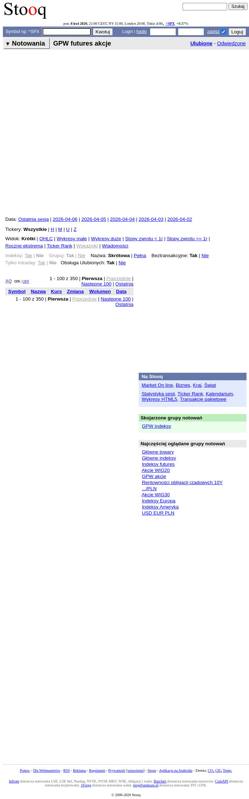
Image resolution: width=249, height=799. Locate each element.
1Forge (86, 785)
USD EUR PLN (158, 513)
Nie (205, 255)
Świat (210, 385)
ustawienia (135, 770)
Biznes (183, 385)
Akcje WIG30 (156, 494)
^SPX (170, 23)
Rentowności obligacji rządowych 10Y (182, 482)
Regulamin (97, 770)
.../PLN (149, 488)
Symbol (17, 291)
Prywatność (116, 770)
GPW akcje (154, 476)
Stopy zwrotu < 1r (144, 238)
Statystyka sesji (158, 393)
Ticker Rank (59, 245)
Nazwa (38, 291)
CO (211, 770)
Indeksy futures (158, 464)
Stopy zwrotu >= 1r (187, 238)
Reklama (79, 770)
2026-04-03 (151, 219)
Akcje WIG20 (156, 470)
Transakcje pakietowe (203, 399)
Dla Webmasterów (46, 770)
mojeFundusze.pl (145, 785)
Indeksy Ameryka (160, 507)
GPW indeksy (156, 426)
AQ (8, 281)
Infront (14, 781)
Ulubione (201, 43)
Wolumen (100, 291)
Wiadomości (115, 245)
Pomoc (25, 770)
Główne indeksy (159, 458)
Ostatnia (124, 284)
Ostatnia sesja (33, 219)
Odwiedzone (231, 43)
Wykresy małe (72, 238)
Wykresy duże (106, 238)
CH (218, 770)
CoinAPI (221, 781)
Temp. (227, 770)
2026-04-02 (179, 219)
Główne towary (158, 452)
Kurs (56, 291)
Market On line (157, 385)
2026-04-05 (94, 219)
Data (121, 291)
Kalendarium (219, 393)
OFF (26, 281)
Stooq (152, 770)
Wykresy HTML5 (159, 399)
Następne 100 (96, 284)
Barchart (160, 781)
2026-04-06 (65, 219)
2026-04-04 (122, 219)
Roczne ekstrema (24, 245)
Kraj (197, 385)
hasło (141, 31)
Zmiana (75, 291)
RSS (66, 770)
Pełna (140, 255)
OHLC (45, 238)
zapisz (213, 31)
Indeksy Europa (158, 500)
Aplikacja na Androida (176, 770)
